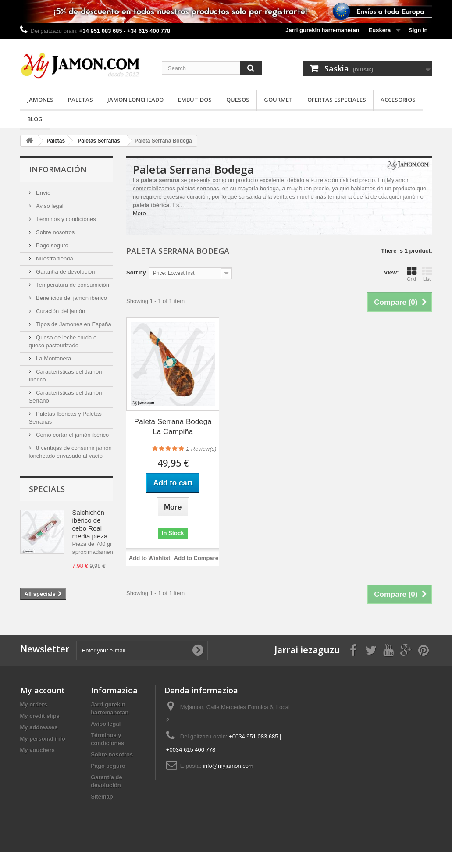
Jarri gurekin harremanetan (322, 30)
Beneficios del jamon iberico (71, 298)
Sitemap (102, 796)
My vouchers (37, 750)
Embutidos (195, 99)
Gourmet (278, 99)
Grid (411, 274)
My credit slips (40, 716)
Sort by (136, 272)
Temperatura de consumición (72, 285)
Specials (47, 489)
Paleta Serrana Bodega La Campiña (173, 426)
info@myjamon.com (228, 766)
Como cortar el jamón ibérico (72, 434)
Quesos (237, 99)
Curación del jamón (60, 311)
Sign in (418, 30)
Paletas (80, 99)
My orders (33, 704)
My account (42, 690)
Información (58, 169)
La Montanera (53, 358)
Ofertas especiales (336, 99)
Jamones (40, 99)
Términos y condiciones (65, 219)
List (427, 274)
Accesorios (398, 99)
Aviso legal (49, 206)
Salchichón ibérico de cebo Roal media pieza (90, 524)
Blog (35, 119)
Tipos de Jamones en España (73, 324)
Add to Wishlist (150, 558)
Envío (43, 192)
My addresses (39, 727)
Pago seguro (51, 245)
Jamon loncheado (135, 99)
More (139, 213)
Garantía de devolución (65, 271)
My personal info (42, 738)
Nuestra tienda (54, 258)
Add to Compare (196, 558)
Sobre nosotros (55, 232)
